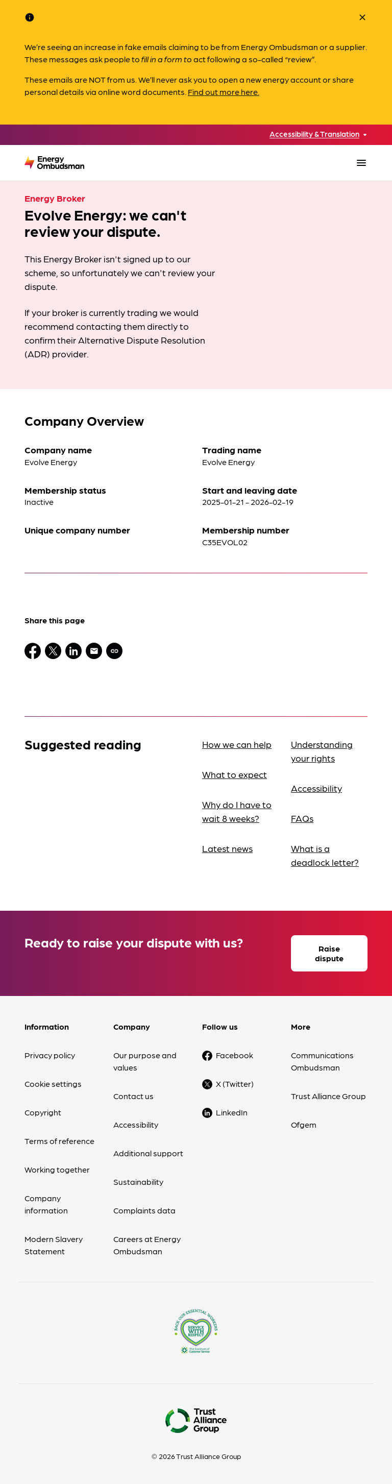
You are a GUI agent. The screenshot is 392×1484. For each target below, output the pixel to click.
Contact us (133, 1095)
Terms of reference (59, 1140)
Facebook (234, 1055)
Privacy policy (49, 1055)
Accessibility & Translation (314, 134)
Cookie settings (53, 1083)
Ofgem (303, 1124)
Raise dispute (329, 953)
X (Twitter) (235, 1083)
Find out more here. (223, 91)
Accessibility (316, 788)
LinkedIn (232, 1112)
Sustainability (138, 1181)
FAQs (302, 818)
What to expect (234, 774)
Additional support (148, 1153)
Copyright (42, 1112)
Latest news (227, 848)
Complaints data (144, 1210)
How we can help (237, 744)
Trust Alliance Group (328, 1095)
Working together (57, 1169)
